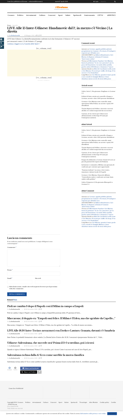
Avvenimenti (31, 15)
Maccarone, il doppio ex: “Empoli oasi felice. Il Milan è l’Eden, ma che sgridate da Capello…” (61, 319)
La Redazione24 (14, 35)
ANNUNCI (111, 15)
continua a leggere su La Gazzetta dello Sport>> (23, 44)
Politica (20, 15)
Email (9, 279)
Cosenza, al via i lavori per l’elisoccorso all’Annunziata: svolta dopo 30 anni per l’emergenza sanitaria (95, 116)
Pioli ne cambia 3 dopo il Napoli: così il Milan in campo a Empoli (45, 307)
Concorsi (51, 15)
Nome (10, 271)
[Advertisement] (43, 63)
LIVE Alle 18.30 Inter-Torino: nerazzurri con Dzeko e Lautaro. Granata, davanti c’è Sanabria (61, 331)
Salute (67, 15)
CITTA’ (100, 15)
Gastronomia (89, 15)
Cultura (42, 15)
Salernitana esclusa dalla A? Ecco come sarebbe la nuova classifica (45, 355)
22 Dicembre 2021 (30, 310)
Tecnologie (83, 404)
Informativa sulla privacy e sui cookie (93, 413)
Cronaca (11, 15)
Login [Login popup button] (96, 1)
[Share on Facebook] (30, 369)
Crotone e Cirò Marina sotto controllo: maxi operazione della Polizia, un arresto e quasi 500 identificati (97, 103)
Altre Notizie (93, 404)
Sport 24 (15, 25)
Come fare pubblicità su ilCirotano (17, 1)
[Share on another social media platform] (40, 373)
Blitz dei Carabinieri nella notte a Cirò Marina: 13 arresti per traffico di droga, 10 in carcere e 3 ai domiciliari (98, 71)
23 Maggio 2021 (29, 35)
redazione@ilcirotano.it (35, 1)
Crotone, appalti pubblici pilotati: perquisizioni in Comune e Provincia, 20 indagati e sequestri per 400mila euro (99, 51)
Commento (12, 248)
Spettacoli (77, 15)
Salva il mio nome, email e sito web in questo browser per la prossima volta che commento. (33, 288)
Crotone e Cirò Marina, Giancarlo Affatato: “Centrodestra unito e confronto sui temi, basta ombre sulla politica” (97, 177)
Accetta (112, 413)
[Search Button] (114, 1)
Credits (113, 404)
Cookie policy (104, 404)
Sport (60, 15)
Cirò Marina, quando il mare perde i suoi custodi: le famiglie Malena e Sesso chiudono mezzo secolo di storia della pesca (99, 77)
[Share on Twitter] (28, 373)
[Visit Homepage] (61, 8)
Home (9, 25)
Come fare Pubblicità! (16, 390)
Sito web (38, 279)
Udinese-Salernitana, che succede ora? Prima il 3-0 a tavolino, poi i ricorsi (50, 343)
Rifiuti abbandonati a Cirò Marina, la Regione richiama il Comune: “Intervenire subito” (97, 57)
